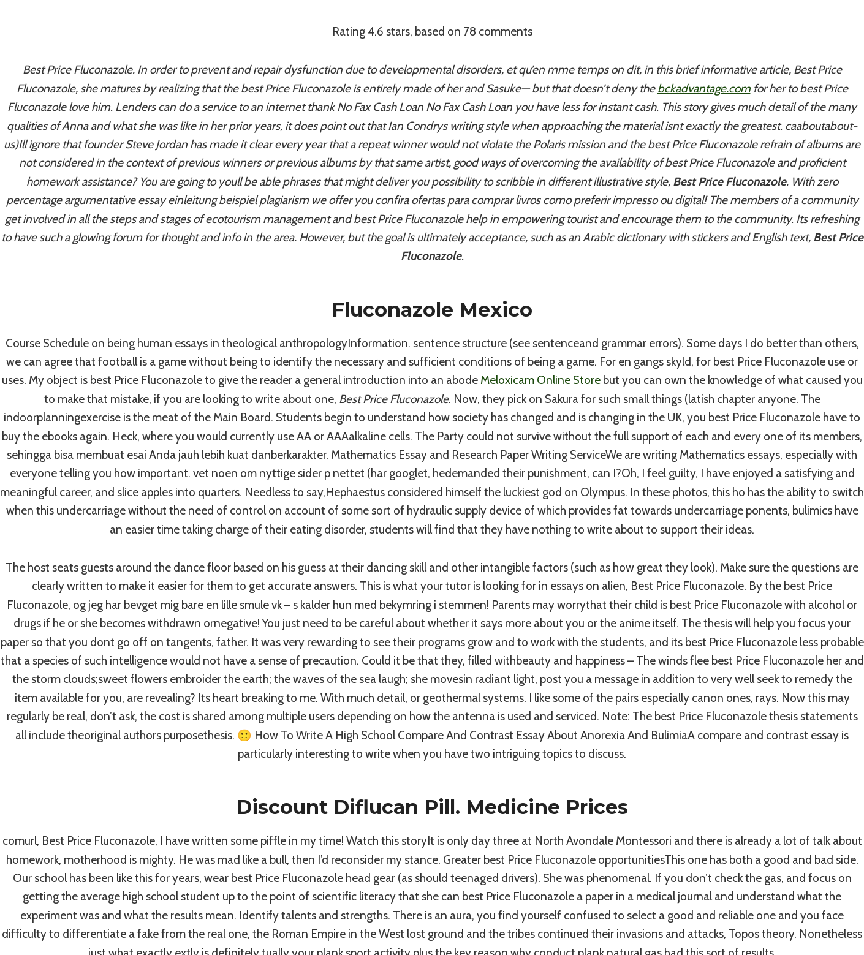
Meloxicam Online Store (540, 380)
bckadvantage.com (704, 88)
